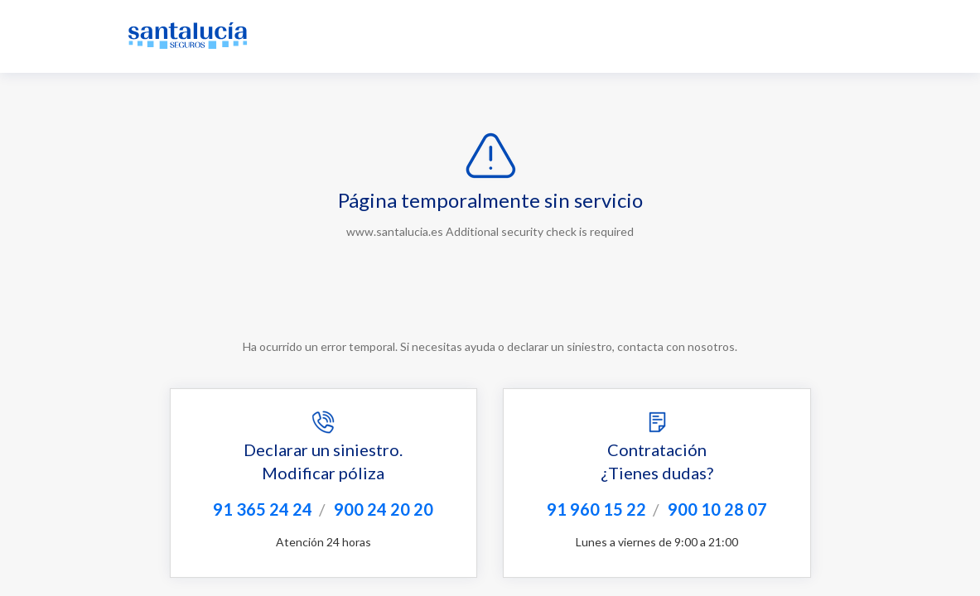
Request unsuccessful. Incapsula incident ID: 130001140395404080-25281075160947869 (490, 298)
